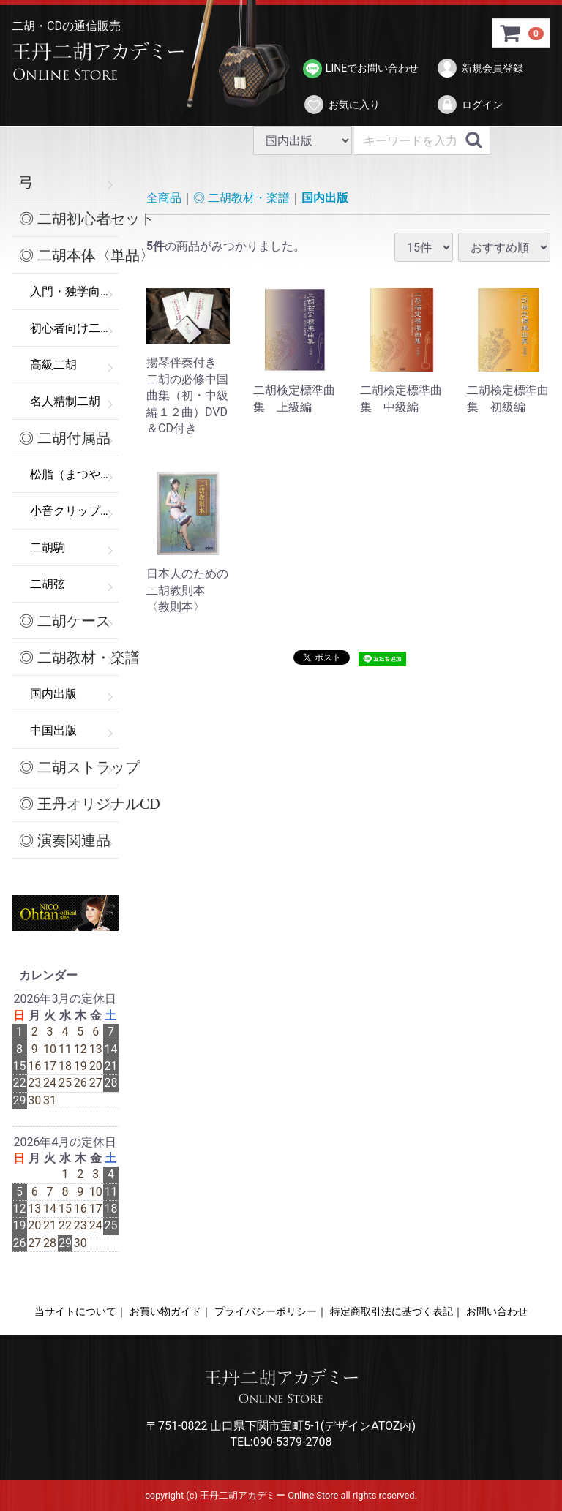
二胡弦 (47, 584)
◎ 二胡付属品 (64, 438)
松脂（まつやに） (74, 474)
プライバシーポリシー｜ (270, 1311)
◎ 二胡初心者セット (69, 219)
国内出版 (53, 694)
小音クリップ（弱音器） (74, 511)
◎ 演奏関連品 (64, 840)
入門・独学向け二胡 (74, 291)
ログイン (469, 105)
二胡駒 (47, 547)
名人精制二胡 (65, 401)
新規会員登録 (479, 68)
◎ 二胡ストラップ (69, 767)
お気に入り (341, 105)
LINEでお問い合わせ (361, 68)
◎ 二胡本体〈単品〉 (69, 255)
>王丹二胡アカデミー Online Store (103, 62)
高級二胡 (53, 365)
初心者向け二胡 (71, 328)
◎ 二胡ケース (64, 621)
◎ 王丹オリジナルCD (69, 804)
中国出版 (53, 730)
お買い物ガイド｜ (170, 1311)
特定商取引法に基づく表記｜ (396, 1311)
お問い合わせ (497, 1311)
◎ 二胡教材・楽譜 (69, 657)
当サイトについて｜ (80, 1311)
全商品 (163, 198)
